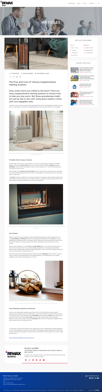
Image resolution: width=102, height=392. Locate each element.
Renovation (88, 50)
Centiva (96, 390)
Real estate (88, 47)
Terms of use (68, 390)
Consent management (78, 390)
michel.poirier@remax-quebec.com (16, 384)
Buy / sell (74, 47)
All (72, 45)
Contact (91, 3)
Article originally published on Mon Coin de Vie (21, 337)
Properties (71, 3)
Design (73, 50)
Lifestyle (74, 55)
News (86, 45)
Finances (74, 52)
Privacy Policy (60, 390)
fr (98, 3)
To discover (14, 73)
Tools (85, 3)
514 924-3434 (9, 382)
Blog (78, 3)
